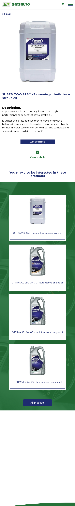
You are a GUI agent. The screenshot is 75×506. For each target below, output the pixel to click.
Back (8, 14)
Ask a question (37, 142)
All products (38, 402)
